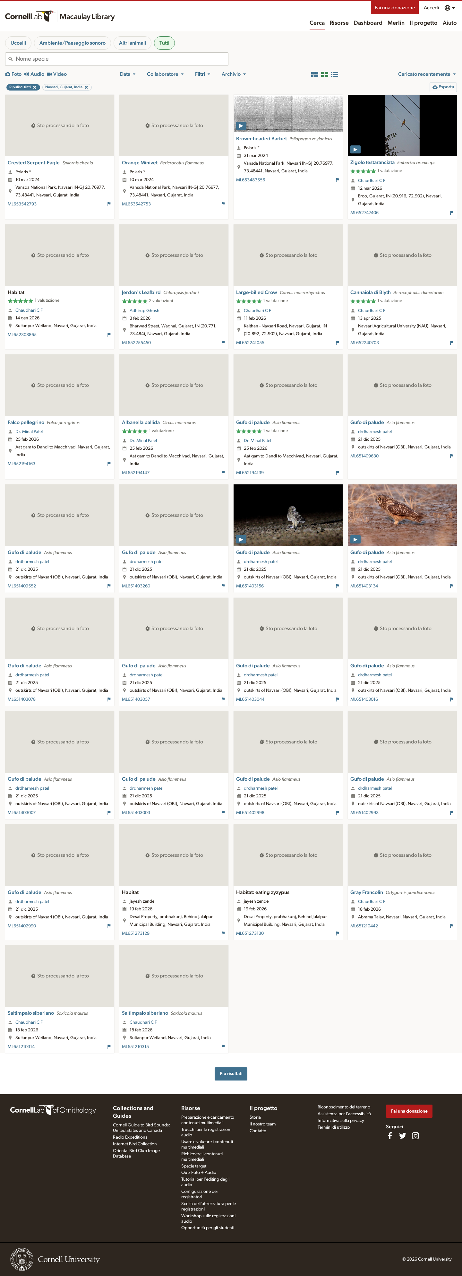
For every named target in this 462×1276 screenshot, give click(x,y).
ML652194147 (136, 473)
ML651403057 (136, 699)
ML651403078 (22, 699)
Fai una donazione (395, 7)
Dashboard (368, 23)
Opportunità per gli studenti (207, 1228)
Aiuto (450, 23)
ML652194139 (250, 473)
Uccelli (18, 43)
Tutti (164, 43)
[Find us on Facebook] (390, 1136)
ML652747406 (364, 213)
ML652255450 (136, 343)
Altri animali (132, 43)
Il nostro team (263, 1124)
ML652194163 (21, 464)
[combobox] (122, 59)
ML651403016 (364, 699)
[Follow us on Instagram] (415, 1136)
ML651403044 (250, 699)
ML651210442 (364, 926)
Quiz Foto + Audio (198, 1172)
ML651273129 (136, 933)
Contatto (258, 1131)
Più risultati (231, 1073)
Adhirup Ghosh (144, 310)
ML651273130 (250, 933)
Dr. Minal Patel (29, 432)
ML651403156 (250, 586)
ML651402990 (22, 926)
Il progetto (424, 23)
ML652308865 (22, 335)
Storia (255, 1117)
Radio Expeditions (130, 1137)
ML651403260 (136, 586)
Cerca (317, 23)
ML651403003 (136, 813)
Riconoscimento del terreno (344, 1107)
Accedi (431, 7)
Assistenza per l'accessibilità (344, 1114)
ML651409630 (364, 456)
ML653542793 (22, 204)
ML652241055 (250, 343)
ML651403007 (22, 813)
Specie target (193, 1166)
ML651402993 (364, 813)
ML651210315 (135, 1047)
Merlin (396, 23)
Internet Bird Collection (135, 1144)
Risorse (339, 23)
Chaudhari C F (371, 180)
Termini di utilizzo (334, 1127)
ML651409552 (22, 586)
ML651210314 (21, 1047)
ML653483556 (250, 180)
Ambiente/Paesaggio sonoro (72, 43)
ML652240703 (364, 343)
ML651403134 (364, 586)
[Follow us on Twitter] (402, 1136)
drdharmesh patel (375, 432)
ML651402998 (250, 813)
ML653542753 (136, 204)
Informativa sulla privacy (341, 1120)
